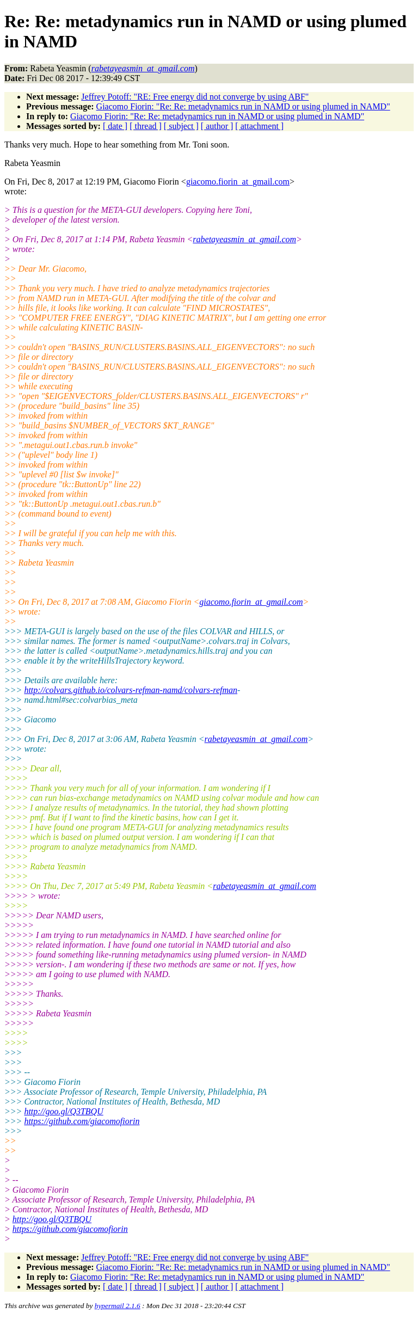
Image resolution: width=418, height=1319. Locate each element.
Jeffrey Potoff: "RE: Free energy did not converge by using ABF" (195, 96)
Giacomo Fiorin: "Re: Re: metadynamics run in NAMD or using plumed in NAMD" (243, 106)
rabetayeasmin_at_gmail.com (244, 239)
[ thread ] (146, 126)
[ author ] (217, 126)
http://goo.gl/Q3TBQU (63, 1111)
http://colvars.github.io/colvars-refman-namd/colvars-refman (130, 690)
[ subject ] (181, 126)
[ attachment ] (259, 126)
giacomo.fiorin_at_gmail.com (238, 181)
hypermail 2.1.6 (117, 1306)
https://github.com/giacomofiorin (81, 1121)
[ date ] (115, 126)
